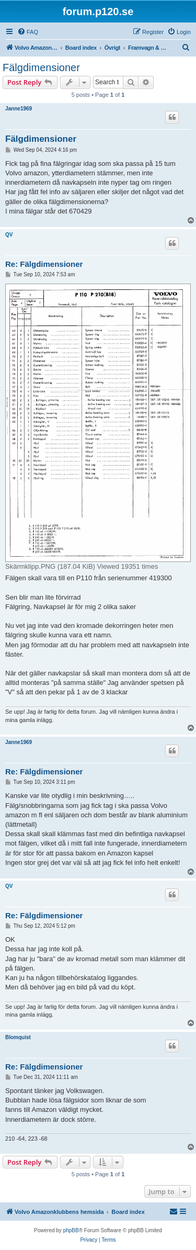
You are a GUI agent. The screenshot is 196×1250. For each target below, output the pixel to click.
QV (9, 235)
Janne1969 (18, 108)
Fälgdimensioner (41, 67)
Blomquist (18, 1037)
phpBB (71, 1230)
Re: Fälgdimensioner (44, 264)
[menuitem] (27, 32)
